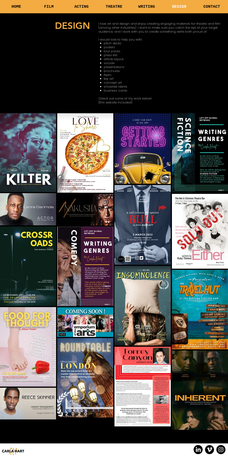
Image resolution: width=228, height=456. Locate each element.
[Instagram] (220, 449)
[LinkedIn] (198, 449)
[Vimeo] (209, 449)
